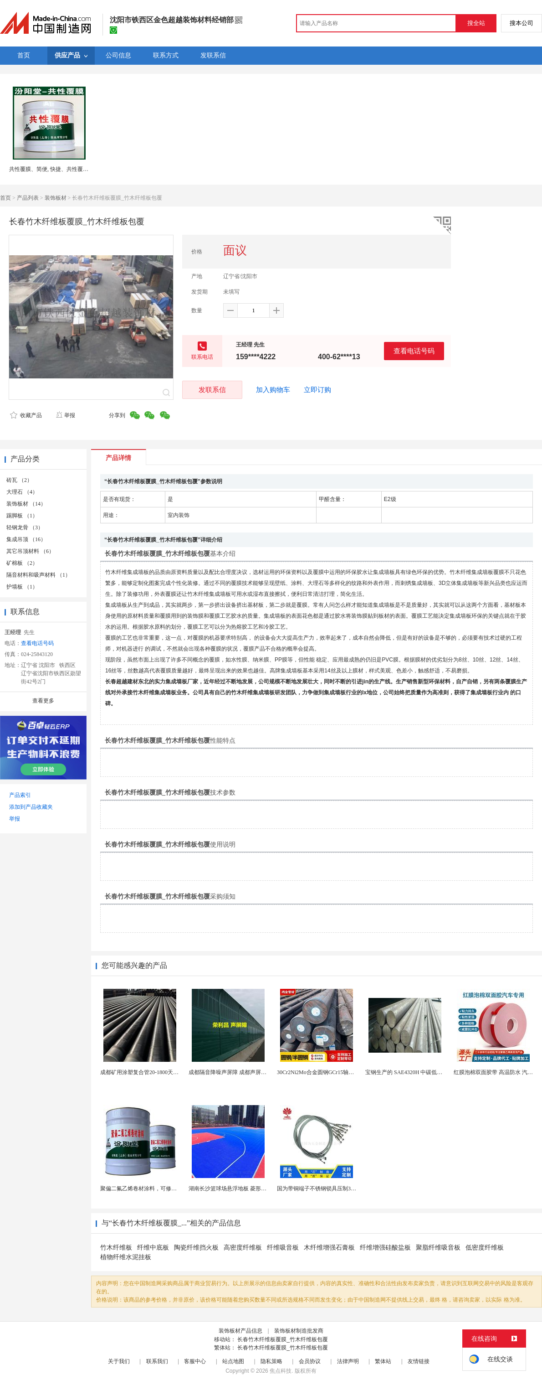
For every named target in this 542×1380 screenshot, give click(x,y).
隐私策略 (271, 1361)
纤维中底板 (153, 1247)
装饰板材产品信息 (240, 1331)
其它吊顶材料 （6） (30, 551)
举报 (65, 415)
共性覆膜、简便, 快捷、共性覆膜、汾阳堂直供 (65, 169)
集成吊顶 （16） (26, 539)
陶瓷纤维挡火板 (196, 1247)
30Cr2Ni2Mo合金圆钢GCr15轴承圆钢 (321, 1072)
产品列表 (28, 198)
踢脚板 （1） (22, 515)
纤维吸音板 (283, 1247)
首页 (5, 198)
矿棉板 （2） (22, 563)
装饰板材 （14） (26, 504)
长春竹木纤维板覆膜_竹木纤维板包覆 (282, 1339)
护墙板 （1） (22, 587)
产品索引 (20, 795)
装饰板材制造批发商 (298, 1331)
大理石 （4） (22, 492)
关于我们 (119, 1361)
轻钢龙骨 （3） (24, 527)
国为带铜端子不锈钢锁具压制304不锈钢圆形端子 (335, 1188)
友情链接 (419, 1361)
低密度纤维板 (484, 1247)
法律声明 (348, 1361)
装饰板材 (55, 198)
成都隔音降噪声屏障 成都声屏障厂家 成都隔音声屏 (250, 1072)
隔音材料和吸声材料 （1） (38, 575)
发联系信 (212, 389)
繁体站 (383, 1361)
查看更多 (43, 701)
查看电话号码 (414, 351)
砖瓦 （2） (19, 480)
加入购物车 (273, 389)
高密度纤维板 (243, 1247)
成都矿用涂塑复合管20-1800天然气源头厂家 (153, 1072)
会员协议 (310, 1361)
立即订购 (317, 389)
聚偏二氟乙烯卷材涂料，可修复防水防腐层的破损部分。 (168, 1188)
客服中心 (195, 1361)
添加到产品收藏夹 (31, 807)
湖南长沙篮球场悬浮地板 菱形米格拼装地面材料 (247, 1188)
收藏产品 (26, 415)
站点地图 (233, 1361)
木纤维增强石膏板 (329, 1247)
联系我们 (157, 1361)
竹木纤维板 (116, 1247)
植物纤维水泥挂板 (125, 1257)
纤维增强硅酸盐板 (385, 1247)
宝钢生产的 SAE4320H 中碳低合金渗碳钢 (414, 1072)
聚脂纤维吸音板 (438, 1247)
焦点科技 (280, 1371)
